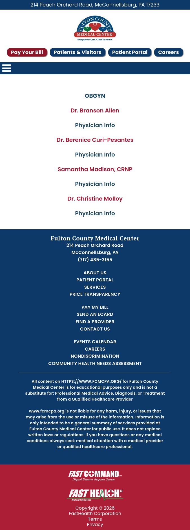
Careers (168, 52)
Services (95, 287)
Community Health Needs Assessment (95, 363)
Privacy (95, 524)
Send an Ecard (95, 314)
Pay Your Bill (27, 52)
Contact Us (95, 329)
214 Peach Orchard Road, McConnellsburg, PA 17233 (94, 4)
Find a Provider (95, 321)
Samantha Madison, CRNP (95, 169)
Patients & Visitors (77, 52)
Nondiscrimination (95, 356)
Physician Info (95, 125)
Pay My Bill (95, 307)
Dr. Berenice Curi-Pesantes (95, 140)
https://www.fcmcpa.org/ (91, 381)
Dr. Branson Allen (95, 110)
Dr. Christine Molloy (95, 199)
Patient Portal (130, 52)
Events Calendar (95, 341)
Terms (95, 519)
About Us (94, 273)
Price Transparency (95, 294)
